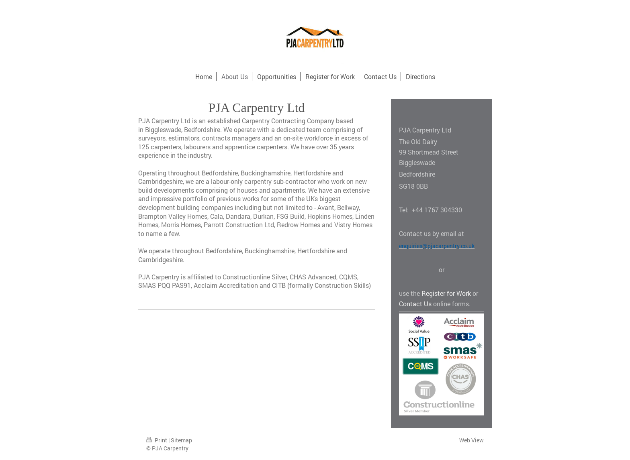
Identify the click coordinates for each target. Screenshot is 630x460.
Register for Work (446, 293)
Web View (471, 440)
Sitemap (181, 440)
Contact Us (415, 303)
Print (157, 440)
